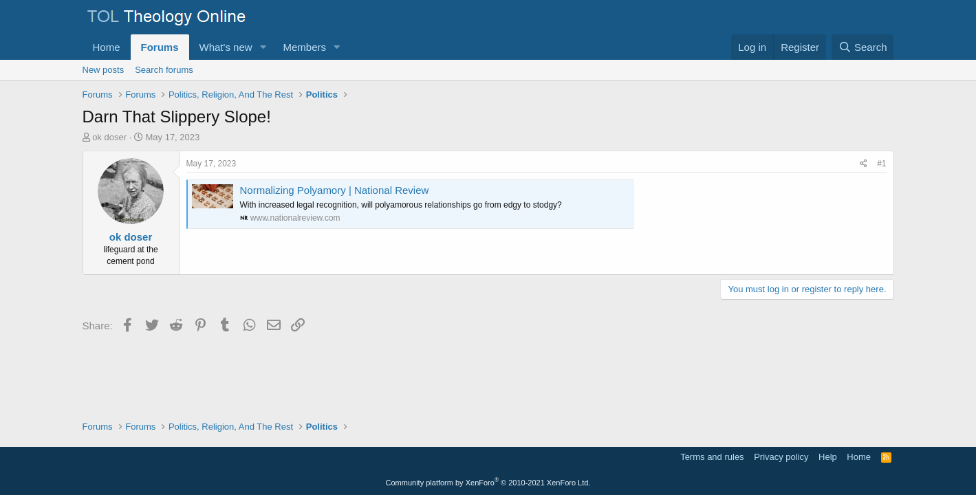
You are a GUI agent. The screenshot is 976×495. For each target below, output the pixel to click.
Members (304, 47)
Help (827, 457)
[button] (262, 47)
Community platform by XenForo (488, 482)
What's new (225, 47)
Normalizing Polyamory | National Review (334, 190)
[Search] (863, 47)
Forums (160, 47)
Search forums (164, 70)
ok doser (109, 137)
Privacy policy (781, 457)
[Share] (863, 164)
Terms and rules (712, 457)
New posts (103, 70)
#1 (881, 163)
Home (106, 47)
